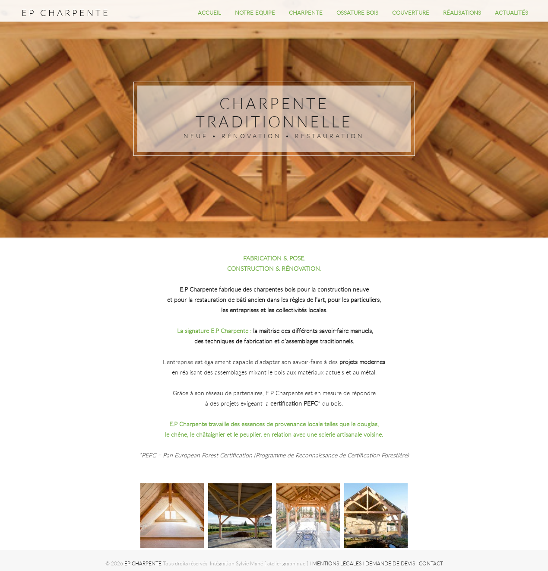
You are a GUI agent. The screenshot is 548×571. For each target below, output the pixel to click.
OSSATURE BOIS (357, 12)
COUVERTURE (410, 12)
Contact (430, 563)
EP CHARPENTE (66, 13)
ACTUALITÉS (511, 12)
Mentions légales (336, 563)
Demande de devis (390, 563)
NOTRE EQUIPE (255, 12)
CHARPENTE (306, 12)
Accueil (209, 12)
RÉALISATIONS (462, 12)
